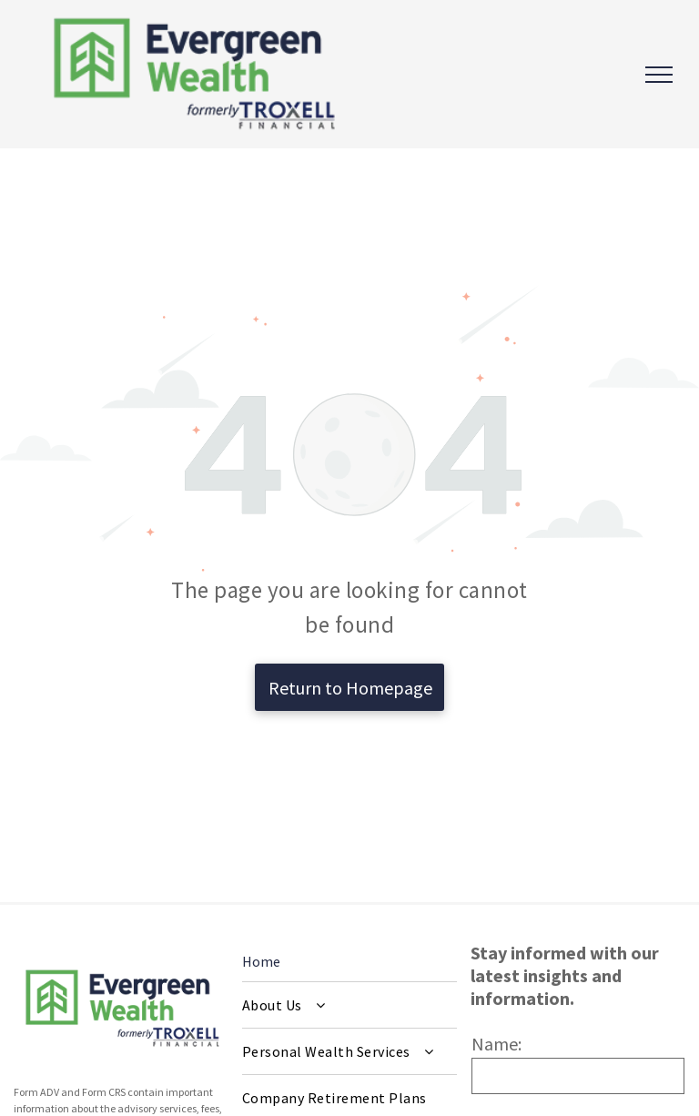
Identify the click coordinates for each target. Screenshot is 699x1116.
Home (261, 961)
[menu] (659, 74)
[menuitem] (349, 1005)
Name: (496, 1043)
